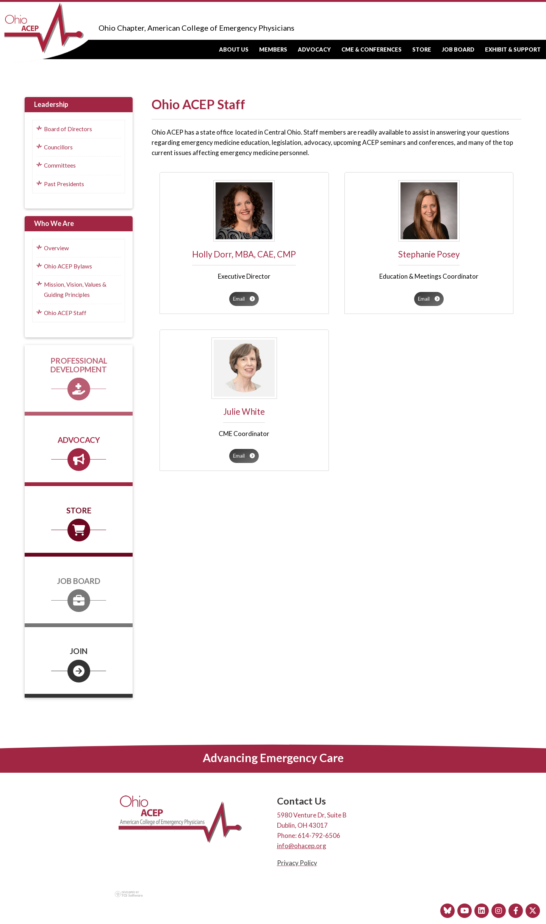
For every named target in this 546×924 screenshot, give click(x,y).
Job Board (458, 49)
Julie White (244, 411)
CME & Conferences (371, 49)
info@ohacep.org (301, 846)
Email (244, 299)
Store (421, 49)
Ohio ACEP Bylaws (64, 266)
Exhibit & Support (513, 49)
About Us (234, 49)
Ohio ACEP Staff (61, 312)
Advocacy (314, 49)
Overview (52, 248)
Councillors (54, 147)
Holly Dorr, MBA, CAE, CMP (244, 254)
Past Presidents (60, 183)
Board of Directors (64, 129)
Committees (56, 165)
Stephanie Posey (429, 254)
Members (273, 49)
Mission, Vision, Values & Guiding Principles (71, 289)
